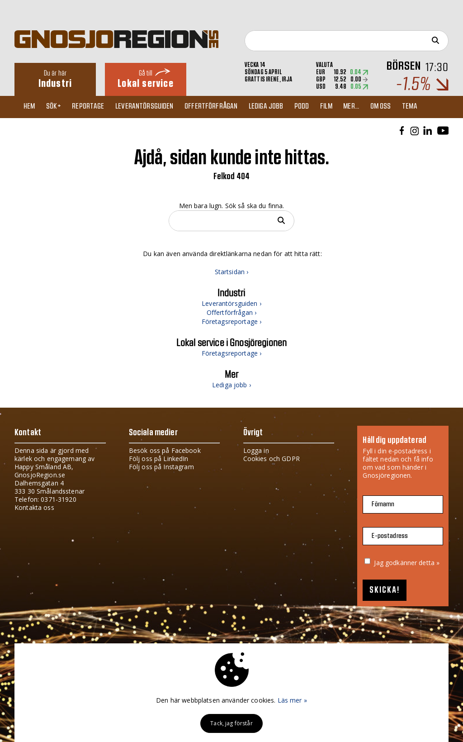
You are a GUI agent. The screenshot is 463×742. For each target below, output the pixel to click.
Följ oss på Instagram (161, 466)
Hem (31, 106)
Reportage (94, 106)
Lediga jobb (278, 106)
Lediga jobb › (231, 385)
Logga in (256, 450)
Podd (316, 106)
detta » (429, 562)
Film (343, 106)
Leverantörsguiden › (231, 303)
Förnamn (383, 504)
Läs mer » (292, 700)
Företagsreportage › (232, 321)
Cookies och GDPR (271, 458)
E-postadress (390, 536)
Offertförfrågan (221, 106)
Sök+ (58, 106)
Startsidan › (232, 271)
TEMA (432, 106)
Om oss (401, 106)
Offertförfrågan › (231, 312)
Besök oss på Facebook (165, 450)
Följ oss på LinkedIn (159, 458)
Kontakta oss (34, 507)
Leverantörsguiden (153, 106)
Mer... (370, 106)
